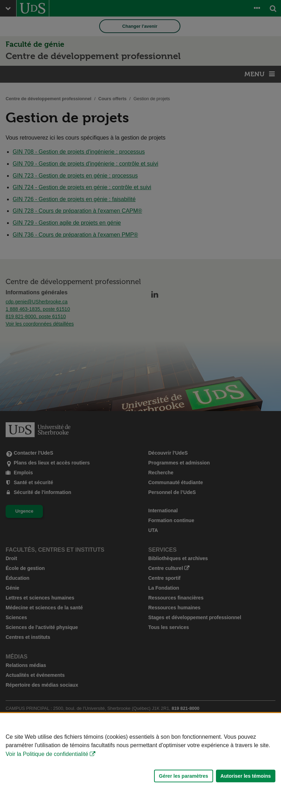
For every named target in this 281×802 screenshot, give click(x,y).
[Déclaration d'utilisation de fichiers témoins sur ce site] (140, 757)
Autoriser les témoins (246, 776)
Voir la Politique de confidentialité (47, 754)
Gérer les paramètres (183, 776)
